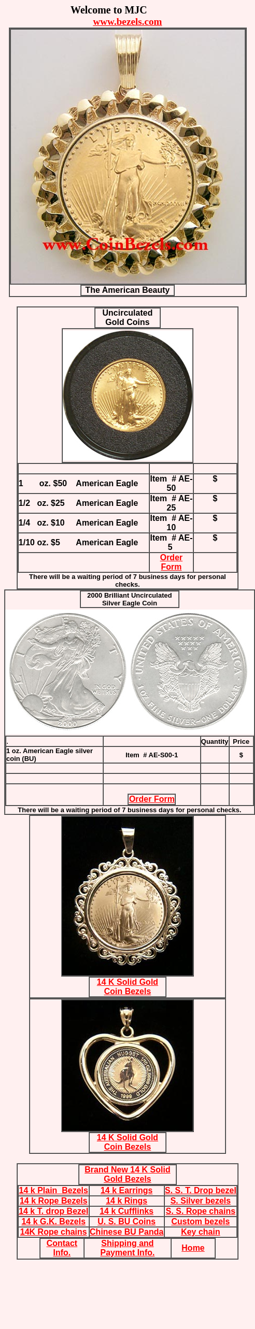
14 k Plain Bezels (53, 1190)
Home (192, 1247)
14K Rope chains (53, 1231)
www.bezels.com (127, 21)
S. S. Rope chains (200, 1211)
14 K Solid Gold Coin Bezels (127, 987)
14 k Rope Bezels (54, 1200)
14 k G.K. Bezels (53, 1221)
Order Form (171, 562)
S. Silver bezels (201, 1200)
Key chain (200, 1231)
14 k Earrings (127, 1190)
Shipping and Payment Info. (128, 1248)
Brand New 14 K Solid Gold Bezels (127, 1174)
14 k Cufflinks (126, 1211)
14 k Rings (126, 1200)
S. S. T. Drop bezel (200, 1190)
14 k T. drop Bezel (53, 1211)
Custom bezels (200, 1221)
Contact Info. (62, 1248)
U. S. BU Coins (126, 1221)
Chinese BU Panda (126, 1231)
